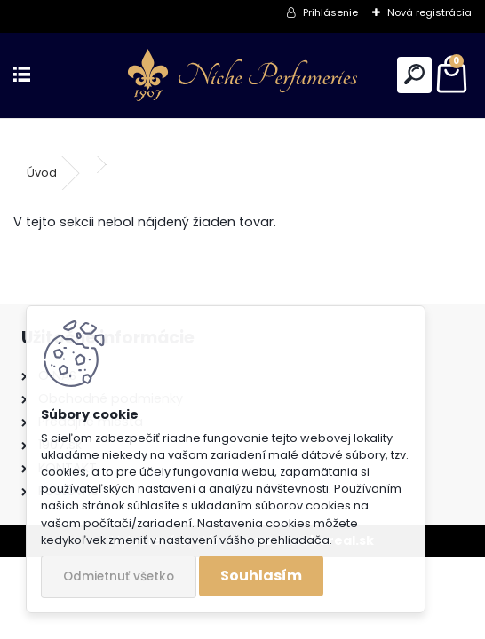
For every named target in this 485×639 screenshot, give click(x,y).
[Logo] (242, 75)
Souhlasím (261, 575)
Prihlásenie (330, 12)
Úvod (42, 172)
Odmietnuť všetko (118, 576)
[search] (414, 75)
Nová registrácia (429, 12)
